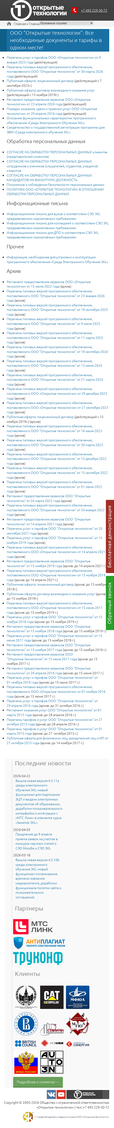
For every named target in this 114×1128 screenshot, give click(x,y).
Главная (20, 23)
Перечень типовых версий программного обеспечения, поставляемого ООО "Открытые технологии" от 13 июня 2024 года (54, 365)
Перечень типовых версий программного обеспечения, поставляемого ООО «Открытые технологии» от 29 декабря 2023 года (57, 393)
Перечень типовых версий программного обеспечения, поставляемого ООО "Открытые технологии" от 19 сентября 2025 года (57, 310)
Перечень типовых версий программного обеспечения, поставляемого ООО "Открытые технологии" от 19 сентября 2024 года (57, 351)
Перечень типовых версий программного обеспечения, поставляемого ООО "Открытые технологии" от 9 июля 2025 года (53, 323)
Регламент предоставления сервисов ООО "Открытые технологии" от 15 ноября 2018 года (49, 628)
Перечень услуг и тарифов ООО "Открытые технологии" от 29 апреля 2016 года (52, 703)
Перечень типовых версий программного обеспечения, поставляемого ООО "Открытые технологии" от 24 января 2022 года (56, 510)
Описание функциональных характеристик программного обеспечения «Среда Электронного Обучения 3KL (51, 120)
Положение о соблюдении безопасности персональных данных (55, 184)
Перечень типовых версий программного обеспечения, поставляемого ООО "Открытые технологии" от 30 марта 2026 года (55, 71)
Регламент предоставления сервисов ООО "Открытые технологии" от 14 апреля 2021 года (49, 521)
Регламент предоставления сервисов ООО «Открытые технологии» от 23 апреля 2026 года (49, 101)
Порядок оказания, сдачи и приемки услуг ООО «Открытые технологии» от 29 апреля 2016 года (52, 111)
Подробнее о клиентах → (38, 1081)
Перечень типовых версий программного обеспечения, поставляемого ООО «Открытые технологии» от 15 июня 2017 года (55, 608)
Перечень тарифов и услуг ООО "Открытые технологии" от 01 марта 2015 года (54, 731)
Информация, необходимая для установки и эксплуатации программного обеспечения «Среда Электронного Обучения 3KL (57, 259)
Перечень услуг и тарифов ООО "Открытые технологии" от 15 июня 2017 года (54, 638)
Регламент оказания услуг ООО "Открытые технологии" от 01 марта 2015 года (54, 712)
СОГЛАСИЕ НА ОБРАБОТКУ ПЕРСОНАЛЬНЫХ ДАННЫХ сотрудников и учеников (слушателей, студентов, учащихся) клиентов (52, 166)
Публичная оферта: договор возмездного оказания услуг (51, 90)
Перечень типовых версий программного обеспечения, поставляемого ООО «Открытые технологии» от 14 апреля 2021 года (56, 552)
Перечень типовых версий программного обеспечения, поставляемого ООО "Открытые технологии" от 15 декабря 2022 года (57, 459)
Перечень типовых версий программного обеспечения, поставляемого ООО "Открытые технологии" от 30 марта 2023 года (55, 445)
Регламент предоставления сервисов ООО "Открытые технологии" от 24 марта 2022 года (49, 498)
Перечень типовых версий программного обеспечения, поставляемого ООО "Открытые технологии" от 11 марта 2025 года (55, 337)
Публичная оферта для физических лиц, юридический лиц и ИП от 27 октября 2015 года (57, 740)
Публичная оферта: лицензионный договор (40, 80)
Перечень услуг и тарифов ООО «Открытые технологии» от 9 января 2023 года (54, 59)
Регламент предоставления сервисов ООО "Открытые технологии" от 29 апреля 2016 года (49, 670)
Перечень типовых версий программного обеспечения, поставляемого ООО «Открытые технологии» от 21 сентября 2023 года (57, 407)
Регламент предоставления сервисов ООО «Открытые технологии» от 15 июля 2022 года (49, 284)
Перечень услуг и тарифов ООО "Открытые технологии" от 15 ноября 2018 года (54, 619)
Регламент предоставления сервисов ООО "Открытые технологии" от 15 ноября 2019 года (49, 563)
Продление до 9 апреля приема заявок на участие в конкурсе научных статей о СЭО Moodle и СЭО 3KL (37, 841)
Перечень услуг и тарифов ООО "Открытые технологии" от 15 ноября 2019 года (54, 540)
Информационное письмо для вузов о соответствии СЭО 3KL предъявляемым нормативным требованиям (53, 216)
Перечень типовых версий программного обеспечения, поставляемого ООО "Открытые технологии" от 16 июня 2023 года (54, 431)
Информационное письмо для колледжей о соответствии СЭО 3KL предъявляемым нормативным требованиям (58, 225)
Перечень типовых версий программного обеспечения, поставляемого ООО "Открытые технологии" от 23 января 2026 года (56, 296)
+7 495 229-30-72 (94, 10)
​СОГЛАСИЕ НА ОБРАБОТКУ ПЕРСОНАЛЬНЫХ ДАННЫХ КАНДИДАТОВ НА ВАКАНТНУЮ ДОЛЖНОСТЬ (49, 177)
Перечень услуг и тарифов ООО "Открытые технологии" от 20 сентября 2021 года (54, 530)
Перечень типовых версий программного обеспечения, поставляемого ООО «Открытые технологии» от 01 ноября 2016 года (56, 691)
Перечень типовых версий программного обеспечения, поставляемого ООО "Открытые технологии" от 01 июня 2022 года (54, 486)
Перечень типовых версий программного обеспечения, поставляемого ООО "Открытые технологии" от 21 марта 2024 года (55, 379)
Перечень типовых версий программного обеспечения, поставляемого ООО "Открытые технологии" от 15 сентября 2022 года (57, 472)
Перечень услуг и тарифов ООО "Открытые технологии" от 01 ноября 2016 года (52, 680)
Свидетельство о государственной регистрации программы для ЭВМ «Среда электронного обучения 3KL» (56, 129)
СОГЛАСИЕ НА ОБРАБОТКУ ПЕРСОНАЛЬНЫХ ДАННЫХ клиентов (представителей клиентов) (57, 154)
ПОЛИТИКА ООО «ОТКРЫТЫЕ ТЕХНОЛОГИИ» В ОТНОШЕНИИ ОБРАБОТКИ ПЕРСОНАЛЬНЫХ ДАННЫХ (55, 191)
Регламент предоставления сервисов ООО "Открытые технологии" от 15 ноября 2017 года (49, 647)
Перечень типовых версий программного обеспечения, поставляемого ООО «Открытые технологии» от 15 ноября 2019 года (56, 575)
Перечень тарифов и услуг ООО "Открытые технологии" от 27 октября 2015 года (54, 722)
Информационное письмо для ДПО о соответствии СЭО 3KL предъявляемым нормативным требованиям (53, 235)
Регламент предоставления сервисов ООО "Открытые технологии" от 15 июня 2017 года (42, 656)
